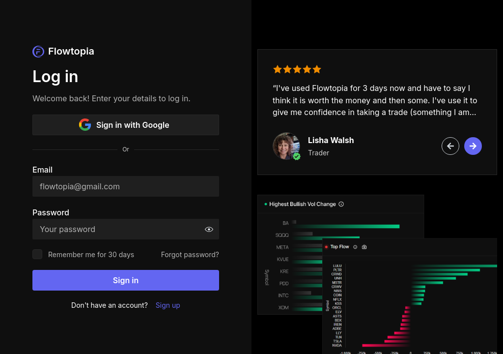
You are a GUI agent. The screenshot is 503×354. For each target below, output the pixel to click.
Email (42, 170)
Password (50, 212)
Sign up (168, 305)
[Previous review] (450, 146)
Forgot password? (190, 254)
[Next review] (473, 146)
